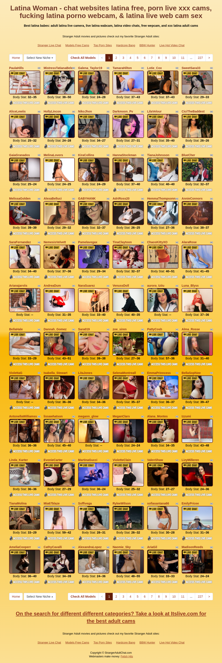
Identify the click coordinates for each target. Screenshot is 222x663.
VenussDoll (121, 285)
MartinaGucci (87, 460)
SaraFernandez (20, 242)
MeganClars (121, 416)
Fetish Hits (127, 656)
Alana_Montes (157, 416)
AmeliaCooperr (20, 547)
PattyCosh (154, 329)
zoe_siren (120, 329)
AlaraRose (189, 242)
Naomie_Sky (122, 547)
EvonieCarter (53, 460)
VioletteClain (122, 460)
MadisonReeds (192, 547)
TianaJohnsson (158, 155)
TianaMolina (18, 503)
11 (182, 58)
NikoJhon (85, 111)
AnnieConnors (192, 198)
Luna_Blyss (190, 285)
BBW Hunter (147, 45)
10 (174, 58)
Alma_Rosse (191, 329)
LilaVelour (154, 111)
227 (200, 58)
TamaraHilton (122, 68)
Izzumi (186, 416)
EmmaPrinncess (159, 373)
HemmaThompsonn (161, 198)
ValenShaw (155, 460)
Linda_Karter (18, 460)
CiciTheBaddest (193, 111)
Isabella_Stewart (55, 373)
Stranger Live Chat (49, 45)
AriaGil (152, 547)
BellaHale (16, 329)
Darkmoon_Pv (123, 111)
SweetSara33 (191, 68)
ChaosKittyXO (157, 242)
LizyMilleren (190, 460)
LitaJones (85, 373)
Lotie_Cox (154, 68)
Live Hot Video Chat (172, 45)
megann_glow (88, 416)
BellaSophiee (191, 373)
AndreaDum (52, 285)
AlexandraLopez (89, 547)
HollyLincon (52, 111)
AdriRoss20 (121, 198)
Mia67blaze (52, 503)
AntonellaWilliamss (23, 416)
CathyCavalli (53, 547)
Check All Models (83, 58)
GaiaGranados (19, 155)
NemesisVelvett (55, 242)
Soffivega (85, 503)
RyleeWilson (122, 503)
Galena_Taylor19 (90, 68)
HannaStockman (124, 155)
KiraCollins (86, 155)
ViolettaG (15, 373)
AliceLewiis (17, 111)
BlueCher (188, 155)
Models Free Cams (77, 45)
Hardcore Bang (125, 45)
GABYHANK (87, 198)
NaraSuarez (86, 285)
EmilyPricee (190, 503)
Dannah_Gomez (55, 329)
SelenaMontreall (124, 373)
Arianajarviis (18, 285)
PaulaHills (16, 68)
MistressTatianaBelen (59, 68)
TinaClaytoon (122, 242)
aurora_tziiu (155, 285)
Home (16, 58)
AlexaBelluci (53, 198)
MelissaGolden (20, 198)
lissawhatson (53, 416)
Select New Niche (39, 58)
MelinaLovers (53, 155)
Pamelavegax (87, 242)
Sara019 (84, 329)
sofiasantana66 (158, 503)
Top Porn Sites (102, 45)
